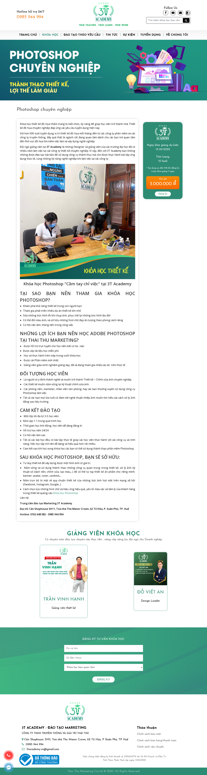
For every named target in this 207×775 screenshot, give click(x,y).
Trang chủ (28, 34)
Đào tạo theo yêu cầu (82, 34)
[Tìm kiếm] (168, 20)
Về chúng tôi (177, 34)
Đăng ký (162, 194)
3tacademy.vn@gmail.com (42, 749)
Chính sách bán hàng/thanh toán (156, 740)
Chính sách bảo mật (149, 734)
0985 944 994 (30, 17)
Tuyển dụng (150, 34)
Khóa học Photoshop (65, 493)
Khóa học (50, 34)
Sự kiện (129, 34)
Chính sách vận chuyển (150, 746)
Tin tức (112, 34)
